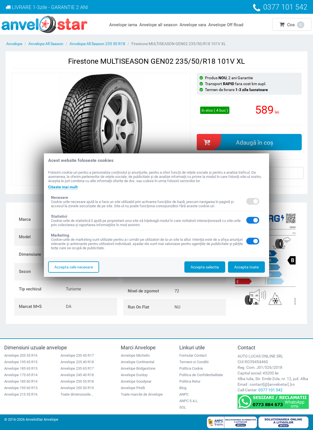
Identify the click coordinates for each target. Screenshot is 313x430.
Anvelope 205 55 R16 (20, 355)
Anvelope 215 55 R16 (20, 394)
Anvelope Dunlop (134, 375)
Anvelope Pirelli (133, 388)
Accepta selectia (205, 267)
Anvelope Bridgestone (138, 368)
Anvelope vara (193, 24)
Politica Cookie (191, 368)
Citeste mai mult (63, 187)
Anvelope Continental (137, 362)
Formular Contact (193, 355)
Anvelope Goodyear (136, 381)
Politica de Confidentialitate (201, 375)
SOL (182, 407)
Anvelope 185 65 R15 (20, 368)
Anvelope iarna (123, 24)
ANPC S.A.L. (188, 401)
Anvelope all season (158, 24)
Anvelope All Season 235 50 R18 (97, 43)
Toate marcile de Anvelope (142, 394)
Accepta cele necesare (73, 267)
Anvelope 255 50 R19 (77, 388)
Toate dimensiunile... (77, 394)
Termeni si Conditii (194, 362)
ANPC (184, 394)
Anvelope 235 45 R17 (77, 355)
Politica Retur (189, 381)
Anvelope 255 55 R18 (77, 381)
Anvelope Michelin (135, 355)
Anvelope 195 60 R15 (20, 388)
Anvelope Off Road (225, 24)
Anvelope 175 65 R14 (20, 375)
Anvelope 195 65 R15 (20, 362)
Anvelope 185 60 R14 (20, 381)
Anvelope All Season (45, 43)
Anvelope (14, 43)
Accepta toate (246, 267)
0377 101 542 (270, 390)
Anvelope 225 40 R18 (77, 362)
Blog (182, 388)
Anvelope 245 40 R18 (77, 375)
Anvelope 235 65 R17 (77, 368)
